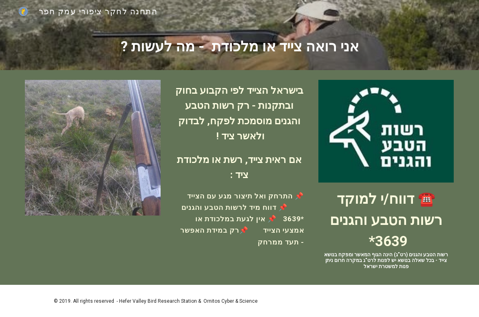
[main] (239, 46)
